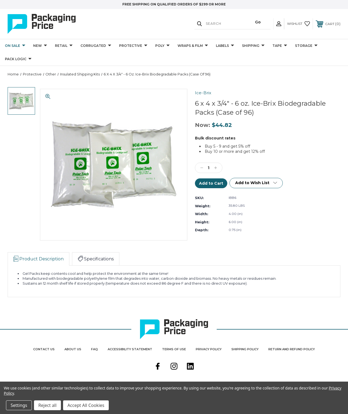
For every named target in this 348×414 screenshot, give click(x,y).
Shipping (253, 46)
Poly (162, 46)
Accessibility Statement (130, 349)
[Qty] (208, 167)
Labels (225, 46)
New (40, 46)
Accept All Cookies (85, 405)
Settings (19, 405)
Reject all (47, 405)
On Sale (15, 46)
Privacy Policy (209, 349)
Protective (133, 46)
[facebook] (158, 367)
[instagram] (174, 367)
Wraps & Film (193, 46)
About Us (72, 349)
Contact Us (44, 349)
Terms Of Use (174, 349)
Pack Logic (18, 59)
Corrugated (95, 46)
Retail (64, 46)
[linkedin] (190, 367)
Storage (306, 46)
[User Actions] (279, 24)
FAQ (94, 349)
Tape (279, 46)
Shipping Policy (245, 349)
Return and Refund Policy (291, 349)
